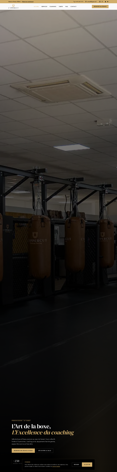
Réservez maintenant (28, 1)
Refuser (76, 464)
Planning (53, 6)
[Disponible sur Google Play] (108, 1)
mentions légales (56, 466)
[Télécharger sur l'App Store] (105, 1)
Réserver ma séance (100, 6)
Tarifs (61, 6)
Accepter (87, 464)
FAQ (66, 6)
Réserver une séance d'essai (23, 450)
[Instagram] (100, 1)
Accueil (36, 6)
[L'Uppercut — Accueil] (13, 6)
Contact (73, 6)
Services (44, 6)
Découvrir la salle (44, 450)
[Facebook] (102, 1)
